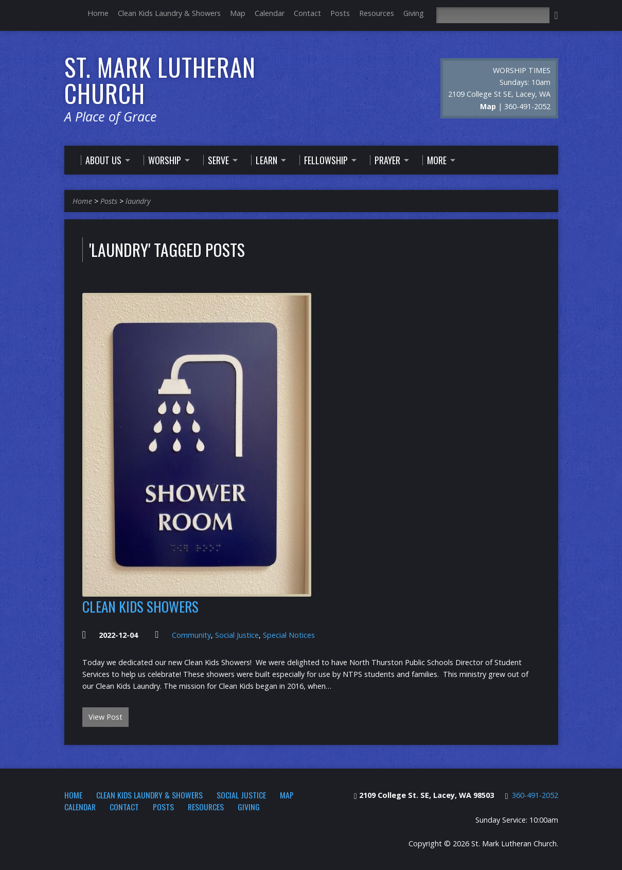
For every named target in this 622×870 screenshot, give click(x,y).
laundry (138, 201)
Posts (340, 13)
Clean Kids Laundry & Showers (169, 13)
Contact (307, 13)
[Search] (492, 15)
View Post (105, 717)
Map (237, 13)
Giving (413, 13)
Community (191, 635)
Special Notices (289, 635)
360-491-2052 (535, 795)
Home (98, 13)
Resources (376, 13)
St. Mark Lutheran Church (160, 80)
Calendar (270, 13)
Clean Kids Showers (140, 606)
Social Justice (237, 635)
